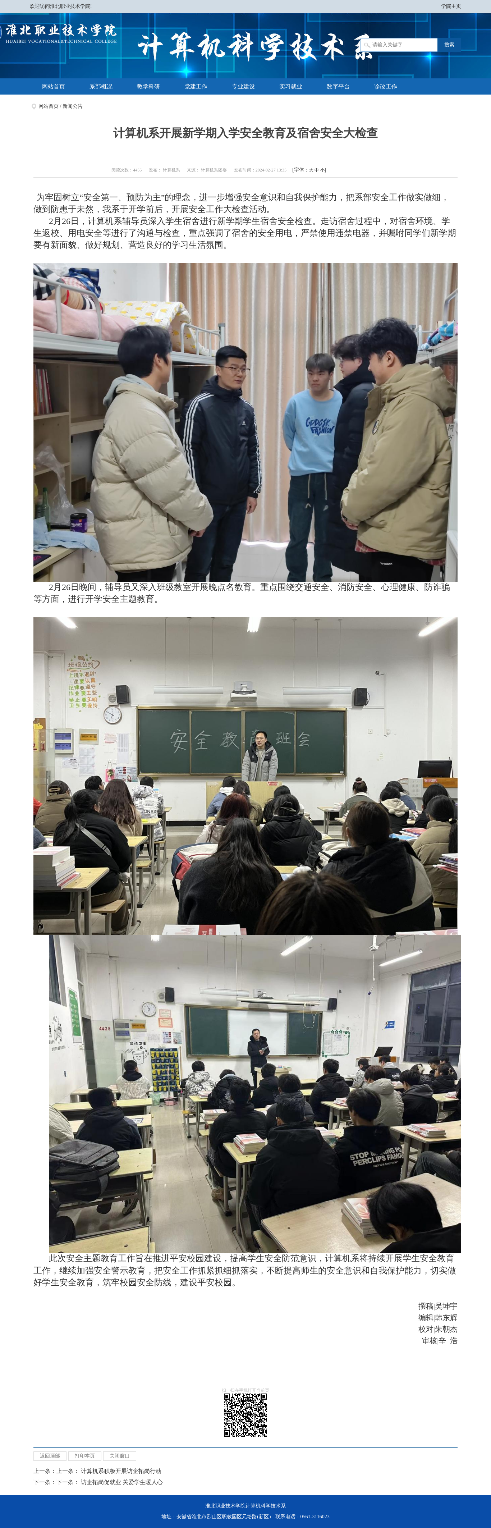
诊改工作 (385, 86)
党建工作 (195, 86)
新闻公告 (73, 106)
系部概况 (101, 86)
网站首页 (53, 86)
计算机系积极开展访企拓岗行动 (121, 1471)
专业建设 (243, 86)
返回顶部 (50, 1456)
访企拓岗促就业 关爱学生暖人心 (122, 1482)
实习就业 (290, 86)
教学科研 (148, 86)
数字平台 (338, 86)
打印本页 (85, 1456)
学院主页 (451, 6)
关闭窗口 (120, 1456)
